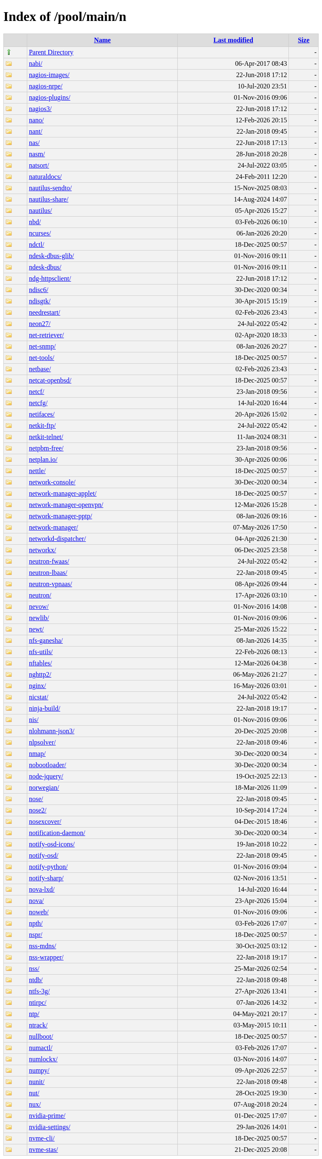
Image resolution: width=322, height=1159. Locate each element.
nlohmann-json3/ (51, 731)
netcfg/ (38, 402)
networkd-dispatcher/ (57, 538)
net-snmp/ (42, 346)
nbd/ (35, 221)
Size (303, 40)
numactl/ (40, 1047)
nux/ (35, 1104)
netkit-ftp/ (42, 425)
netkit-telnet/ (46, 436)
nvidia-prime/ (47, 1115)
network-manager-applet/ (62, 493)
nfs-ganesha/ (46, 640)
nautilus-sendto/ (50, 187)
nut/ (34, 1093)
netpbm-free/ (46, 448)
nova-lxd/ (42, 889)
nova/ (36, 900)
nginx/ (37, 685)
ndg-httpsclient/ (50, 278)
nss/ (34, 968)
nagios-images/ (49, 74)
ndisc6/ (38, 289)
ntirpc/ (38, 1002)
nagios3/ (40, 108)
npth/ (36, 923)
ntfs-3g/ (39, 991)
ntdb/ (36, 979)
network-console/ (52, 482)
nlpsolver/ (42, 742)
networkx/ (42, 550)
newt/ (36, 629)
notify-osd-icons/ (52, 844)
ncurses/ (40, 233)
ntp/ (34, 1013)
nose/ (36, 798)
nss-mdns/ (42, 945)
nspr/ (35, 934)
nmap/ (37, 753)
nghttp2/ (40, 674)
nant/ (35, 131)
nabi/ (35, 63)
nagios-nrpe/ (45, 86)
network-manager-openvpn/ (66, 504)
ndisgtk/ (40, 301)
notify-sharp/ (46, 878)
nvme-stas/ (43, 1149)
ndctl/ (36, 244)
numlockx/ (43, 1059)
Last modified (233, 40)
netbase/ (40, 369)
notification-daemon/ (57, 832)
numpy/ (39, 1070)
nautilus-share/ (48, 199)
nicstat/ (38, 697)
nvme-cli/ (42, 1138)
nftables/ (40, 663)
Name (102, 40)
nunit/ (36, 1081)
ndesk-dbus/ (45, 267)
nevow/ (39, 606)
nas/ (34, 142)
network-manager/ (53, 527)
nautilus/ (40, 210)
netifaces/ (42, 414)
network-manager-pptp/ (60, 516)
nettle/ (37, 470)
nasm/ (37, 154)
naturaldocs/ (45, 176)
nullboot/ (41, 1036)
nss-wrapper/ (46, 957)
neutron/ (40, 595)
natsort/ (39, 165)
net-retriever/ (46, 335)
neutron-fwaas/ (49, 561)
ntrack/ (38, 1025)
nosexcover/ (45, 821)
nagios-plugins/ (49, 97)
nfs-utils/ (41, 651)
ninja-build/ (44, 708)
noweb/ (39, 912)
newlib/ (39, 617)
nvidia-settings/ (49, 1127)
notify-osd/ (43, 855)
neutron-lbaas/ (48, 572)
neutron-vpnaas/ (50, 583)
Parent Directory (51, 52)
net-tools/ (41, 357)
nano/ (36, 120)
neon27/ (40, 323)
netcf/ (36, 391)
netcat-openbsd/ (50, 380)
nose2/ (38, 810)
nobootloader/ (47, 764)
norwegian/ (44, 787)
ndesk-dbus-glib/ (51, 255)
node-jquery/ (46, 776)
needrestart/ (44, 312)
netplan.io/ (43, 459)
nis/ (34, 719)
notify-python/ (48, 866)
